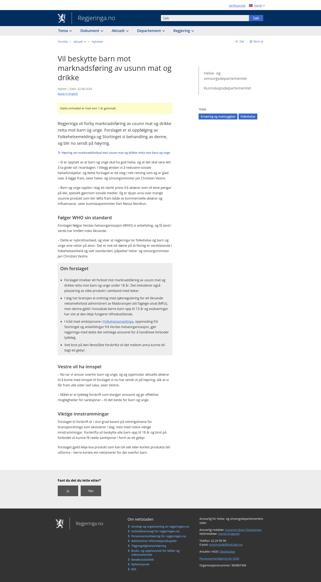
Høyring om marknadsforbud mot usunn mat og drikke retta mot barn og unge (115, 153)
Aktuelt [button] (119, 30)
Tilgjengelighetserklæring (148, 546)
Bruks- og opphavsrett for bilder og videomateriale (155, 553)
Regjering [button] (182, 30)
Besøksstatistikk (142, 559)
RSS (133, 569)
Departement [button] (149, 30)
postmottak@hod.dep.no (226, 544)
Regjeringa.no (93, 18)
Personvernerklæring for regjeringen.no (158, 536)
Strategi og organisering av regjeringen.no (160, 526)
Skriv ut (258, 41)
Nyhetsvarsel (140, 564)
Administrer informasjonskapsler (154, 541)
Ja (68, 491)
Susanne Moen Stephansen (243, 530)
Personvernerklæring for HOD (219, 558)
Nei (90, 491)
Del (241, 41)
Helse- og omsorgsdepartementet (225, 75)
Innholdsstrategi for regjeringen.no (155, 531)
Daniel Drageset (229, 534)
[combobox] (205, 18)
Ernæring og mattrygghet (218, 116)
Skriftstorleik (237, 6)
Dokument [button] (90, 30)
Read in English (68, 94)
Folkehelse (248, 116)
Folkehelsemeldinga (118, 321)
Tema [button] (63, 30)
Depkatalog (227, 551)
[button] (79, 42)
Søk (256, 18)
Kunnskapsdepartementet (227, 88)
